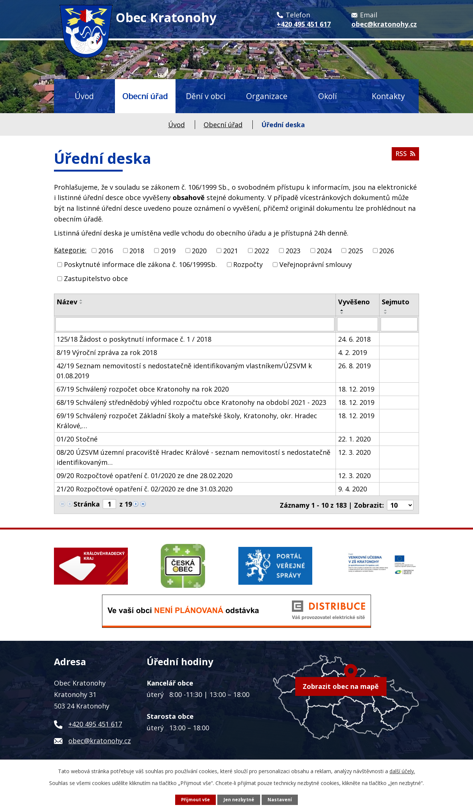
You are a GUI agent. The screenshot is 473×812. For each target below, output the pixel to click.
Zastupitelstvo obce (96, 278)
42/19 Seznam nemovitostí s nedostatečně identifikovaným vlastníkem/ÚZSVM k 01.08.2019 (184, 370)
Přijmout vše (195, 799)
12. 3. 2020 (354, 452)
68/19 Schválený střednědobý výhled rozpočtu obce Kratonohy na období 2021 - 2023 (191, 402)
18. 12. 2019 (356, 389)
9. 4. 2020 (352, 488)
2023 (293, 250)
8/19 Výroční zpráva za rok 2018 (107, 352)
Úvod (84, 96)
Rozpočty (248, 264)
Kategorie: (70, 250)
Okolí (327, 96)
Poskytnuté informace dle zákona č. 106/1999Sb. (140, 264)
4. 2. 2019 (352, 352)
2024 (324, 250)
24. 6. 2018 (354, 339)
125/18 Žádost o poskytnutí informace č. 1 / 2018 (134, 339)
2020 (199, 250)
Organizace (266, 96)
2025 (355, 250)
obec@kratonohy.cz (99, 739)
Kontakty (388, 96)
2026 (386, 250)
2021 (230, 250)
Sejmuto (395, 301)
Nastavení (280, 799)
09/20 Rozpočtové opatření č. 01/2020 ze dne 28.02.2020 (144, 475)
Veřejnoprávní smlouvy (315, 264)
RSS (405, 155)
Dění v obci (206, 96)
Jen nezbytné (239, 799)
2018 (136, 250)
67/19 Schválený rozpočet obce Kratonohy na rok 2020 (143, 389)
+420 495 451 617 (95, 722)
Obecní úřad (145, 96)
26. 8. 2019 (354, 365)
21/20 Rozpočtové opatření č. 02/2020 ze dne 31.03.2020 (144, 488)
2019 (168, 250)
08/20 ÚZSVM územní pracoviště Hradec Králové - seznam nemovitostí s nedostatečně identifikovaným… (193, 457)
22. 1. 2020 (354, 438)
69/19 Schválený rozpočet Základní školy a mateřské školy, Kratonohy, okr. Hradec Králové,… (187, 420)
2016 (105, 250)
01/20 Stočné (77, 438)
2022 (261, 250)
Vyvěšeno (354, 301)
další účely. (402, 770)
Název (67, 301)
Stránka (87, 504)
